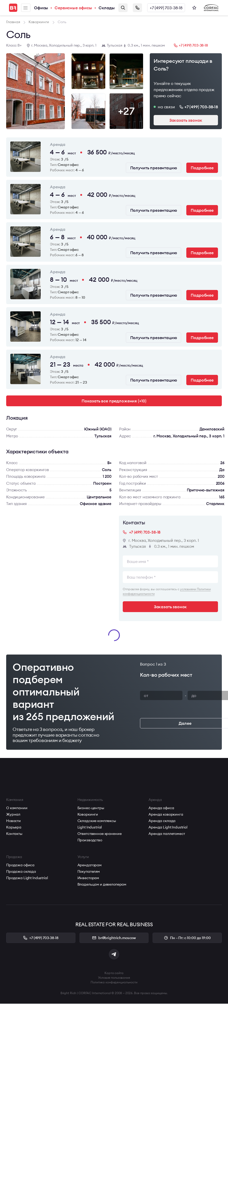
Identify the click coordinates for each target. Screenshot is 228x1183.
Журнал (13, 814)
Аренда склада (162, 820)
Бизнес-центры (90, 808)
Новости (13, 820)
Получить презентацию (153, 167)
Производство (89, 840)
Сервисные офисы (73, 7)
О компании (17, 808)
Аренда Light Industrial (167, 827)
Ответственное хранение (99, 833)
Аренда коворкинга (165, 814)
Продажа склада (21, 871)
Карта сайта (114, 973)
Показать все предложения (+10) (114, 400)
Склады (107, 7)
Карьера (13, 827)
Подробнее (202, 167)
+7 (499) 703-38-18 (166, 7)
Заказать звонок (137, 8)
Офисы (41, 7)
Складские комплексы (96, 820)
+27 (126, 111)
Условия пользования (114, 977)
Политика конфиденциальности (114, 982)
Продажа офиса (20, 865)
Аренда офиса (161, 808)
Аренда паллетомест (166, 833)
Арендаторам (89, 865)
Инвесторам (88, 878)
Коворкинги (87, 814)
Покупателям (88, 871)
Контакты (14, 833)
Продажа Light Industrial (27, 878)
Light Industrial (89, 827)
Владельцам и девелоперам (102, 884)
